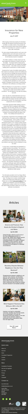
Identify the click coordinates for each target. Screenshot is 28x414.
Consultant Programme (6, 355)
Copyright (3, 377)
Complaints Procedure (6, 366)
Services (3, 350)
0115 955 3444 (4, 384)
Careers (3, 359)
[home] (8, 4)
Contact (3, 357)
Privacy (3, 373)
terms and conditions (18, 181)
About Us (3, 348)
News (2, 353)
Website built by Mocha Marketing (9, 412)
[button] (26, 3)
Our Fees (3, 370)
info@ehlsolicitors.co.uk (6, 386)
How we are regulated (6, 368)
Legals (3, 375)
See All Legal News (14, 327)
